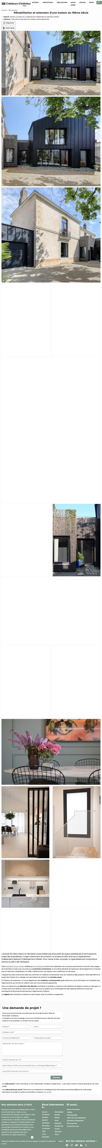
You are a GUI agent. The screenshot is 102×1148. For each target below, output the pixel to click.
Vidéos (69, 1112)
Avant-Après (73, 4)
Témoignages (72, 1115)
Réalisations (62, 2)
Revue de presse (73, 1109)
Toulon (57, 1129)
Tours (57, 1134)
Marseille (45, 1137)
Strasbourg (59, 1126)
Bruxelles (45, 1126)
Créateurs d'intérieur (14, 4)
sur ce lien (47, 1092)
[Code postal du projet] (47, 1038)
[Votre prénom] (16, 1026)
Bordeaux (46, 1123)
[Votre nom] (47, 1026)
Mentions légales (32, 1141)
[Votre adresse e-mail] (31, 1032)
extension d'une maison (15, 966)
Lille (43, 1131)
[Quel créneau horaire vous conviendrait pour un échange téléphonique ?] (31, 1065)
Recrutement (72, 1123)
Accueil (4, 10)
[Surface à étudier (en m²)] (31, 1060)
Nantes (57, 1115)
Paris (56, 1120)
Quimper (58, 1123)
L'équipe (82, 2)
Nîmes (57, 1118)
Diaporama (8, 23)
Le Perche (46, 1128)
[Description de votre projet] (31, 1049)
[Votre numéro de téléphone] (16, 1038)
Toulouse (58, 1132)
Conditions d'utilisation (47, 1141)
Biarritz (45, 1120)
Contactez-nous (73, 1126)
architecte (40, 966)
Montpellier (59, 1112)
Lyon (44, 1134)
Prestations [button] (47, 2)
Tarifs (91, 2)
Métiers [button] (35, 2)
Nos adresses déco (17, 1104)
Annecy (45, 1117)
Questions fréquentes (75, 1121)
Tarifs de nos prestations (76, 1118)
